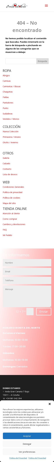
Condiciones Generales (13, 187)
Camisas (7, 81)
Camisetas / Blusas (12, 86)
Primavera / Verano (12, 137)
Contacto (7, 169)
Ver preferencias (27, 451)
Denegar (27, 443)
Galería (6, 158)
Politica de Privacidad (18, 458)
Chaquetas (8, 91)
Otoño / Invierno (10, 142)
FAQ (5, 229)
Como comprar (10, 219)
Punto (5, 108)
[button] (49, 404)
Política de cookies (11, 197)
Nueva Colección (10, 131)
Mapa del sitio (9, 203)
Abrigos (6, 75)
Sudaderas (8, 113)
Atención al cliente (11, 213)
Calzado (6, 163)
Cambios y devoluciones (14, 224)
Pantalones (8, 102)
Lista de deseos (10, 174)
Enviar (43, 347)
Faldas (6, 97)
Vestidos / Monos (11, 119)
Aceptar (27, 435)
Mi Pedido (7, 235)
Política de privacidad (12, 192)
